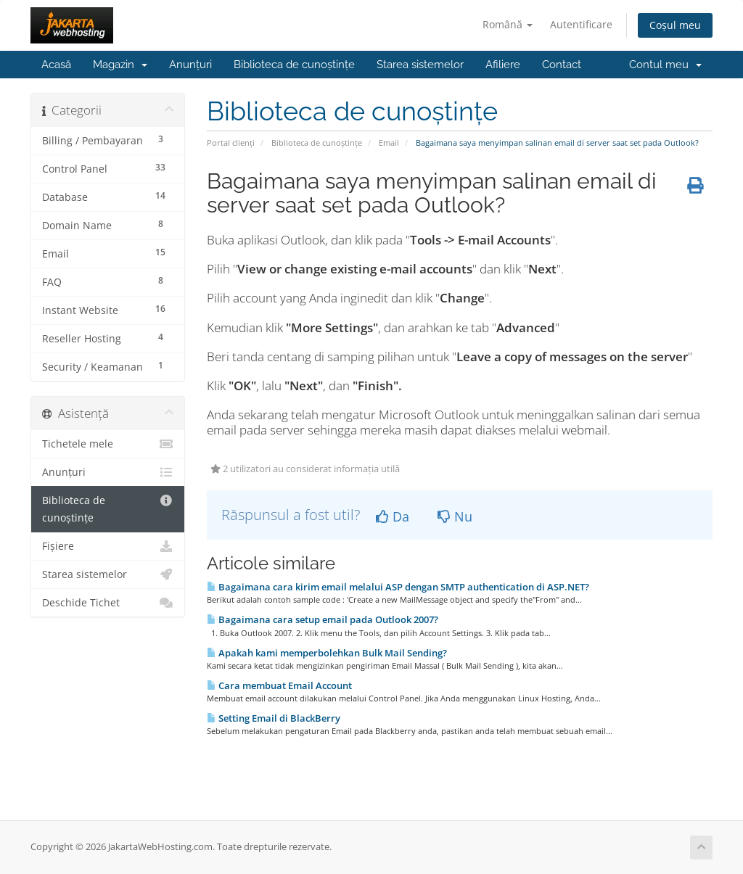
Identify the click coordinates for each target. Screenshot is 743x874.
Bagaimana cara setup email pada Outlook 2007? (322, 619)
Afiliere (502, 64)
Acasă (56, 64)
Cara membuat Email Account (279, 685)
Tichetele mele (107, 444)
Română (508, 24)
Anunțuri (190, 64)
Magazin (120, 64)
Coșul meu (675, 25)
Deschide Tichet (107, 602)
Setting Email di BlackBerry (273, 718)
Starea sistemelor (420, 64)
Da (392, 516)
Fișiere (107, 546)
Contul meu (665, 64)
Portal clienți (231, 142)
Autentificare (581, 24)
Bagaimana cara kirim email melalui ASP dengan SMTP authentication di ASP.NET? (398, 586)
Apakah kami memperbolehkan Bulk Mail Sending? (327, 652)
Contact (561, 64)
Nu (455, 516)
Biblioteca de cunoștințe (294, 64)
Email (389, 142)
